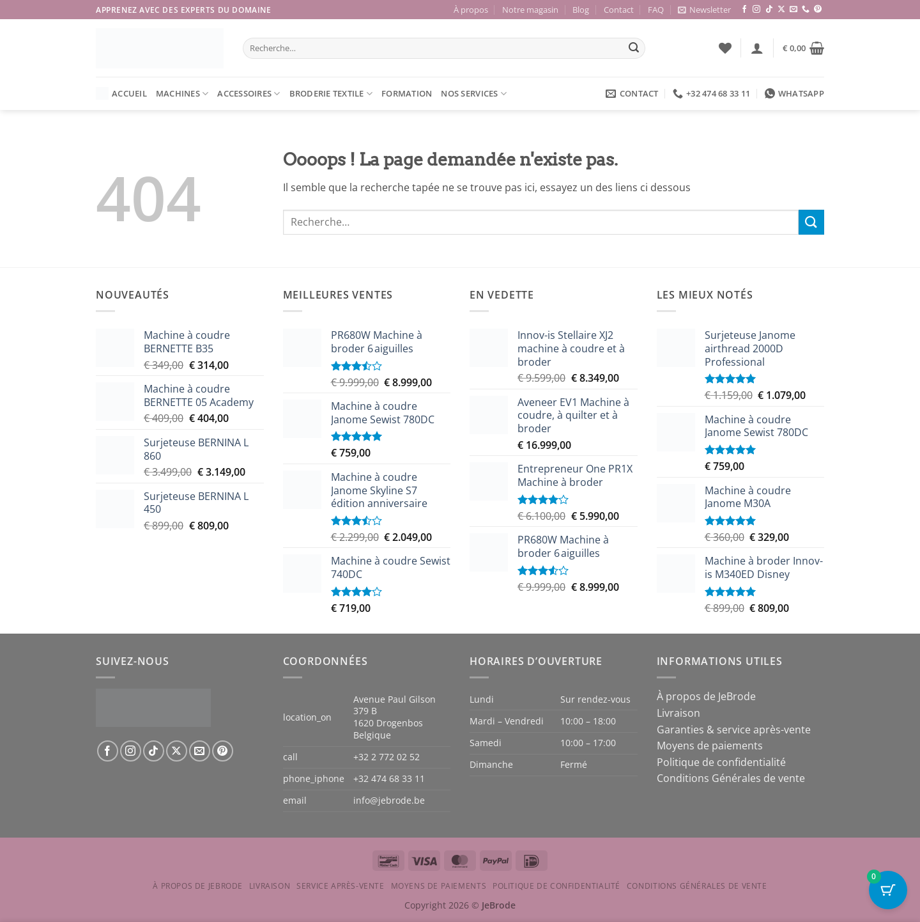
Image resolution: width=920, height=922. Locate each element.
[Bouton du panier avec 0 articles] (888, 890)
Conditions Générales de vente (731, 778)
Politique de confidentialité (721, 762)
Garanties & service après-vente (734, 730)
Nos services (474, 94)
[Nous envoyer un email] (793, 9)
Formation (406, 93)
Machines (182, 94)
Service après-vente (340, 885)
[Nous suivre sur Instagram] (756, 9)
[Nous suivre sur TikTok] (769, 9)
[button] (704, 9)
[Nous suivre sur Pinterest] (818, 9)
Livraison (678, 713)
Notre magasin (530, 9)
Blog (580, 9)
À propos (471, 9)
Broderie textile (331, 94)
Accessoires (248, 94)
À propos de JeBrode (706, 696)
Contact (619, 9)
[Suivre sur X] (781, 9)
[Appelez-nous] (805, 9)
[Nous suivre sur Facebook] (744, 9)
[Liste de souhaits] (725, 48)
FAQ (656, 9)
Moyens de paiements (710, 745)
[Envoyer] (634, 48)
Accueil (121, 93)
